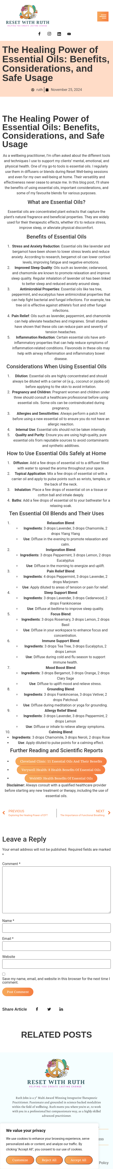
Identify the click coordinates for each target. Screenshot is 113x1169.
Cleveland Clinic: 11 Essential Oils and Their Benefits (61, 761)
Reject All (49, 1160)
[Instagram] (49, 34)
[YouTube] (69, 34)
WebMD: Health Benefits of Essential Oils (61, 778)
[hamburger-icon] (103, 16)
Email (7, 939)
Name (8, 921)
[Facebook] (39, 34)
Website (8, 957)
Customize (20, 1160)
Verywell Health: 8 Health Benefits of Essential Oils (61, 770)
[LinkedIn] (59, 34)
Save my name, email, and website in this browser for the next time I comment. (56, 980)
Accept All (79, 1160)
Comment (11, 864)
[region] (49, 1146)
